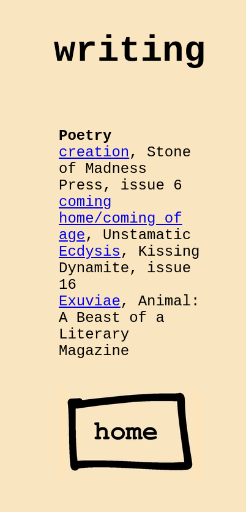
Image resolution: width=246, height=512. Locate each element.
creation (94, 152)
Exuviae (90, 301)
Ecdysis (90, 251)
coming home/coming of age (120, 218)
